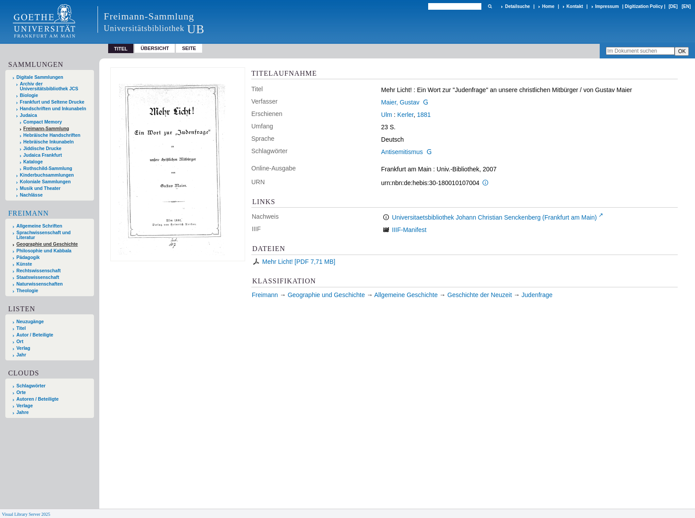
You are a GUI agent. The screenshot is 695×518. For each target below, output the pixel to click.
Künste (24, 264)
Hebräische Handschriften (52, 135)
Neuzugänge (30, 321)
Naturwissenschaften (39, 284)
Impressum (607, 6)
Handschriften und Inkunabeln (53, 108)
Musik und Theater (40, 188)
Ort (19, 341)
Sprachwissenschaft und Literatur (43, 235)
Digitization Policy (644, 6)
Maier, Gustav (400, 102)
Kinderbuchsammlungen (47, 175)
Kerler (405, 114)
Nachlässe (31, 195)
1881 (424, 114)
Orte (21, 392)
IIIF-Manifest (409, 229)
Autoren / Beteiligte (37, 399)
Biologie (29, 95)
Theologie (27, 290)
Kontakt (574, 6)
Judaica (28, 115)
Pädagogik (28, 257)
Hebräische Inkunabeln (48, 141)
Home (548, 6)
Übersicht (155, 48)
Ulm (386, 114)
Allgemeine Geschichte (405, 294)
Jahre (22, 412)
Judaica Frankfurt (42, 155)
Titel (21, 328)
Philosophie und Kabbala (43, 250)
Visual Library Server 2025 (26, 514)
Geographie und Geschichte (47, 244)
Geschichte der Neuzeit (479, 294)
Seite (189, 48)
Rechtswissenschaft (38, 270)
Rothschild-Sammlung (47, 168)
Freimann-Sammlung (46, 128)
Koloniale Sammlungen (45, 181)
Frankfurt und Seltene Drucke (52, 102)
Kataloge (33, 161)
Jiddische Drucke (42, 148)
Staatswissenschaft (37, 277)
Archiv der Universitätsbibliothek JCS (49, 86)
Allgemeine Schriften (39, 226)
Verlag (23, 348)
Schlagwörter (31, 385)
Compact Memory (42, 122)
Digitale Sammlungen (39, 77)
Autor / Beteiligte (34, 334)
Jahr (21, 354)
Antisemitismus (402, 151)
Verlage (24, 405)
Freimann (28, 213)
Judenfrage (537, 294)
